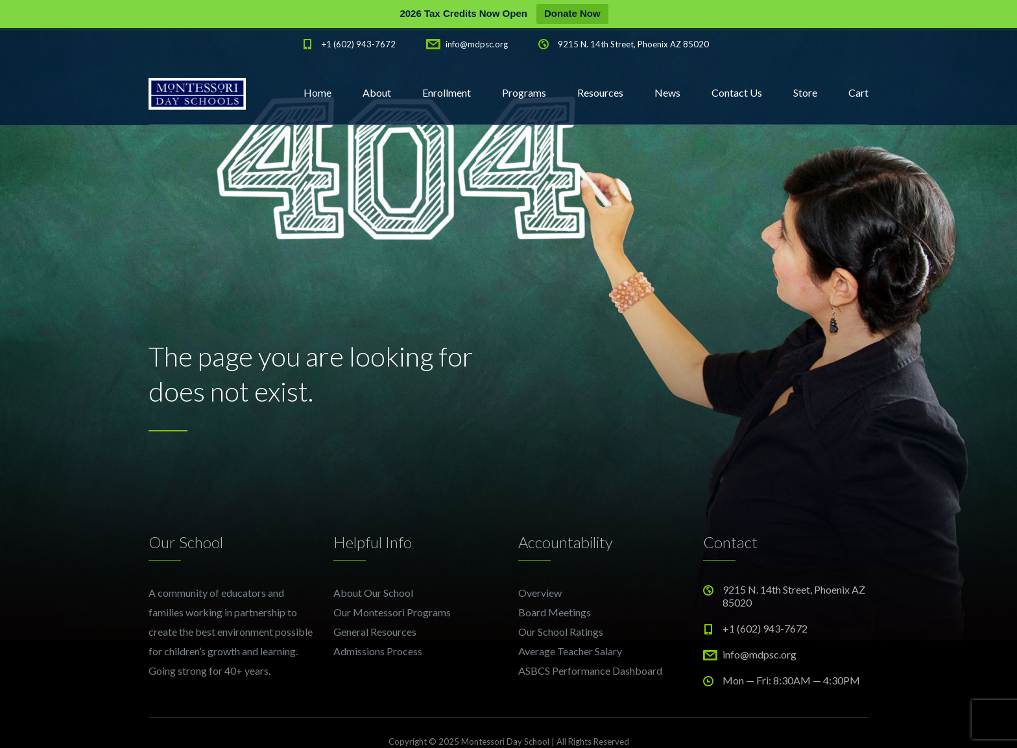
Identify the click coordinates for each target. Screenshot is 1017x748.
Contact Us (737, 92)
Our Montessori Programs (392, 612)
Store (805, 92)
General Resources (374, 631)
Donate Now (572, 13)
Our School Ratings (560, 631)
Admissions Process (377, 651)
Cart (858, 92)
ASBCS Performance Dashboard (590, 670)
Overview (540, 592)
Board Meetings (554, 612)
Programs (524, 92)
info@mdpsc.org (477, 44)
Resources (600, 92)
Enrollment (446, 92)
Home (317, 92)
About (377, 92)
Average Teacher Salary (570, 651)
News (667, 92)
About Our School (373, 592)
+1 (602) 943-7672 (359, 44)
